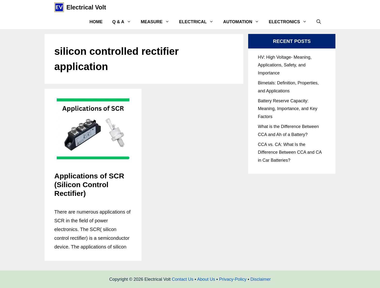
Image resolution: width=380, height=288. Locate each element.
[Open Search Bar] (319, 22)
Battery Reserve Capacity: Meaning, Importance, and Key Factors (287, 108)
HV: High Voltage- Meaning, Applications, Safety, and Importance (284, 65)
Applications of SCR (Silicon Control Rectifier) (89, 184)
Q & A (124, 22)
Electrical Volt (86, 7)
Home (96, 21)
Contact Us (182, 279)
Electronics (290, 22)
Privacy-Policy (232, 279)
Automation (243, 22)
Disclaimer (260, 279)
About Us (206, 279)
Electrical (198, 22)
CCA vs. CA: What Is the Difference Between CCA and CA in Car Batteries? (290, 152)
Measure (157, 22)
